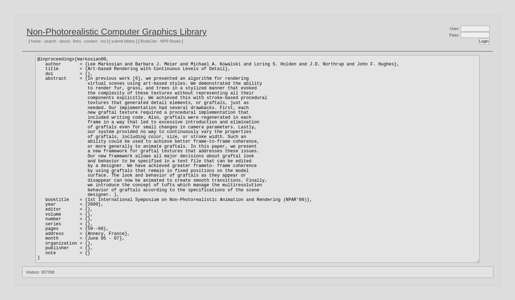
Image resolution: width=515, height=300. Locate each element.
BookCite (149, 41)
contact (90, 41)
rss (103, 41)
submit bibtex (123, 41)
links (77, 41)
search (50, 41)
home (36, 41)
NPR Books (170, 41)
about (65, 41)
